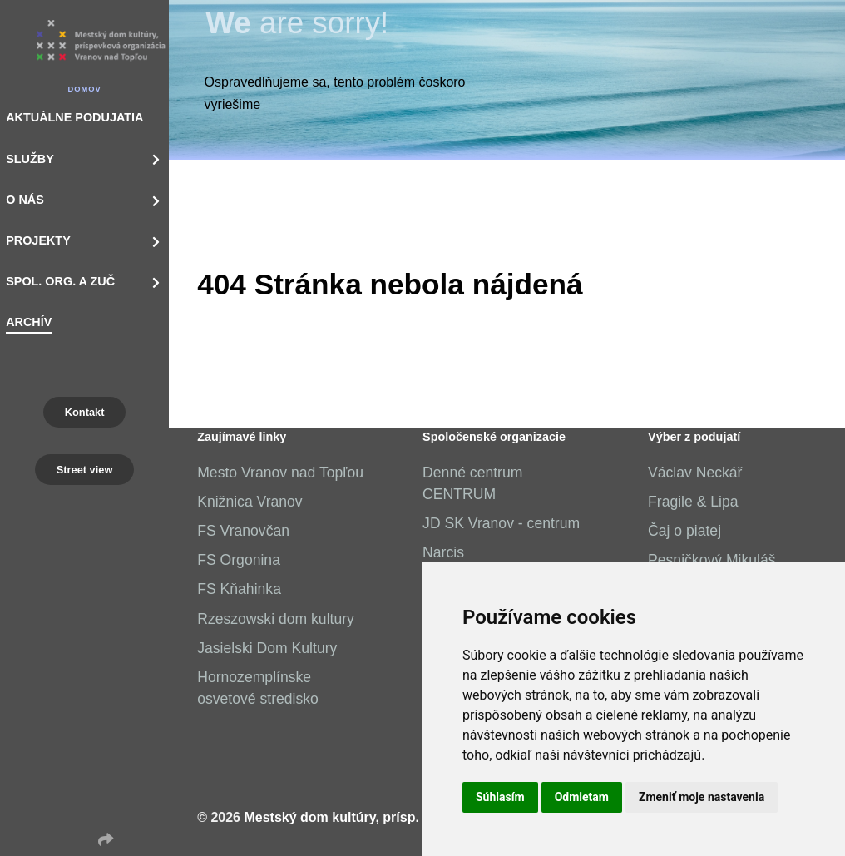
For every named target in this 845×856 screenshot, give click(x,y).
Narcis (443, 552)
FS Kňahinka (239, 589)
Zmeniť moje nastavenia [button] (701, 797)
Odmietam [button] (582, 797)
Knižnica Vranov (249, 501)
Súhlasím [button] (500, 797)
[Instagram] (84, 840)
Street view (85, 469)
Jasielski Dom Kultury (267, 648)
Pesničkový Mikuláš (712, 560)
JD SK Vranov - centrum (501, 523)
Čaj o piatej (684, 530)
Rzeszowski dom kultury (275, 619)
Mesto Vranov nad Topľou (280, 472)
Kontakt (85, 412)
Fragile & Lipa (693, 501)
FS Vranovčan (243, 530)
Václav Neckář (695, 472)
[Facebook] (63, 840)
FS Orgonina (238, 560)
